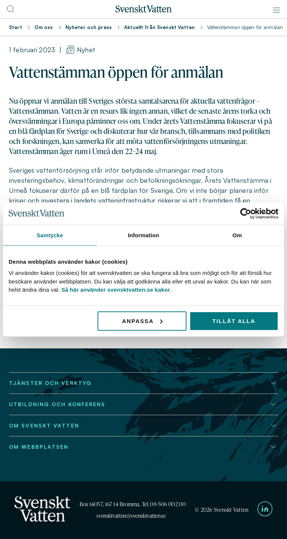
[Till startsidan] (143, 10)
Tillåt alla (233, 320)
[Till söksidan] (10, 11)
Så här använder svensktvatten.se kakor (115, 289)
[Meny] (276, 10)
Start (15, 27)
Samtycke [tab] (50, 235)
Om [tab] (237, 235)
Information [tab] (143, 235)
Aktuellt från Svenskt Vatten (159, 27)
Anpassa (142, 320)
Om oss (43, 27)
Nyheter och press (88, 27)
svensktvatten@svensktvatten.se (131, 516)
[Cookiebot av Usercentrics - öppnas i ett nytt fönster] (245, 213)
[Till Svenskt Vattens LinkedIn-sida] (264, 510)
